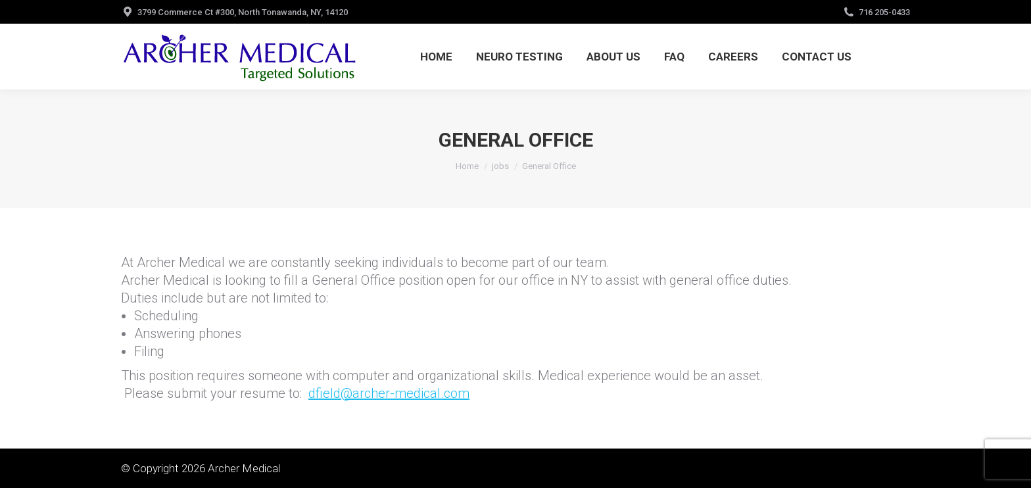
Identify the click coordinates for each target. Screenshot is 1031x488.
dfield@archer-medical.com (388, 393)
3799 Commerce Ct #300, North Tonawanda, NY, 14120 (242, 12)
